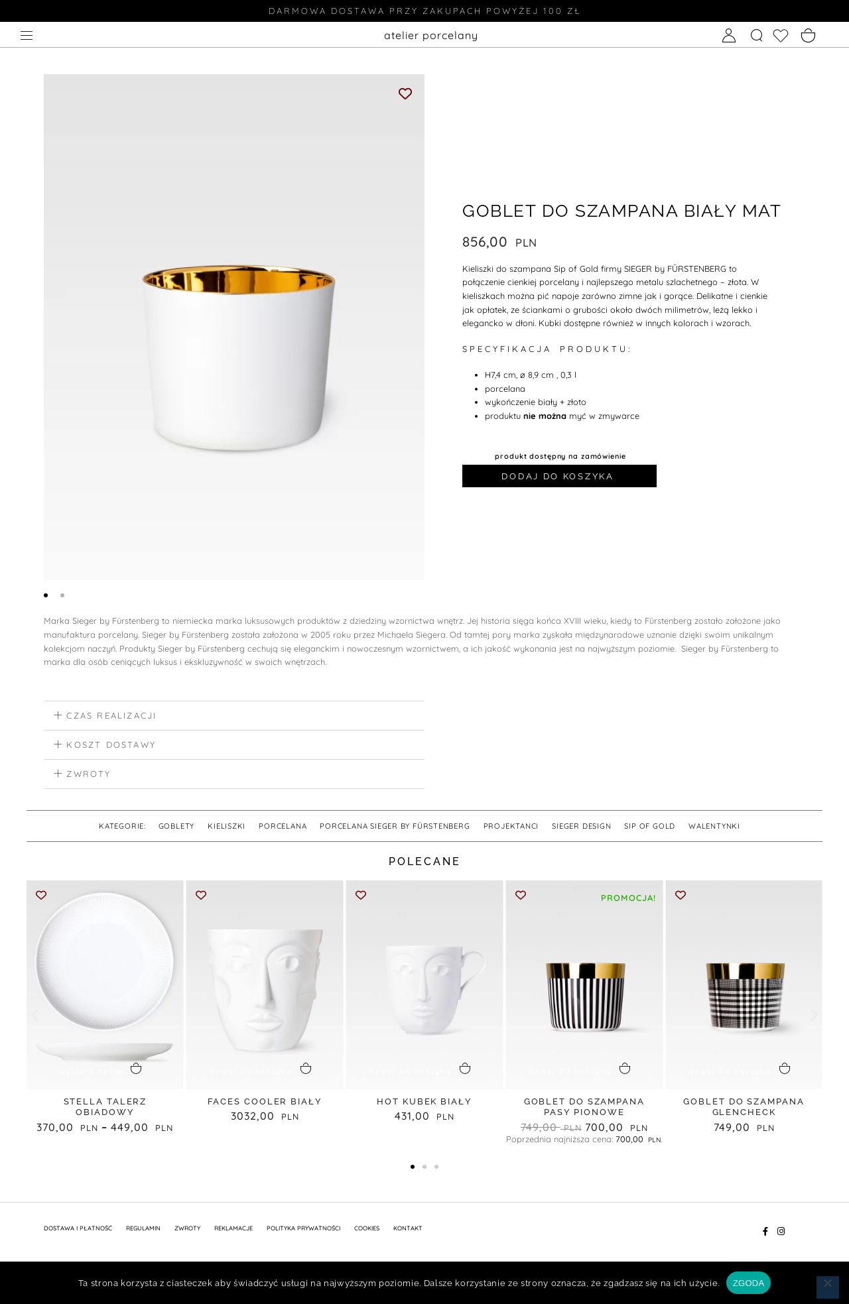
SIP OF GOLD (649, 828)
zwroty (88, 775)
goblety (177, 828)
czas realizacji (111, 717)
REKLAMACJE (233, 1230)
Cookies (366, 1230)
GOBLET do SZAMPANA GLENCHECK (743, 1109)
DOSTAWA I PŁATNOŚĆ (78, 1230)
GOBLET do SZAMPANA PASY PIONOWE (584, 1109)
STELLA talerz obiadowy (105, 1109)
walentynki (714, 828)
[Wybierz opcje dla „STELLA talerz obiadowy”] (105, 1072)
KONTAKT (408, 1230)
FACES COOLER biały (265, 1103)
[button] (234, 718)
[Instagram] (781, 1233)
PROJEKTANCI (511, 828)
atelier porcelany (431, 35)
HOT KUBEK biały (424, 1103)
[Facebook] (765, 1233)
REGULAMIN (143, 1230)
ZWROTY (187, 1230)
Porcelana (282, 828)
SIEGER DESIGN (581, 828)
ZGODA (748, 1283)
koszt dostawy (111, 746)
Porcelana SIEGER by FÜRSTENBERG (395, 828)
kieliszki (226, 828)
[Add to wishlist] (406, 93)
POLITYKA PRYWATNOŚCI (303, 1230)
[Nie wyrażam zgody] (827, 1287)
